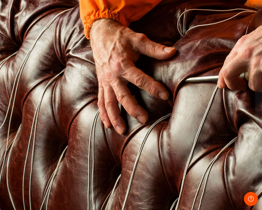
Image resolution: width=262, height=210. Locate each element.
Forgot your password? (235, 135)
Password (158, 109)
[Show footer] (251, 199)
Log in (200, 151)
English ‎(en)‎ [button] (178, 188)
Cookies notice (219, 188)
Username (158, 82)
